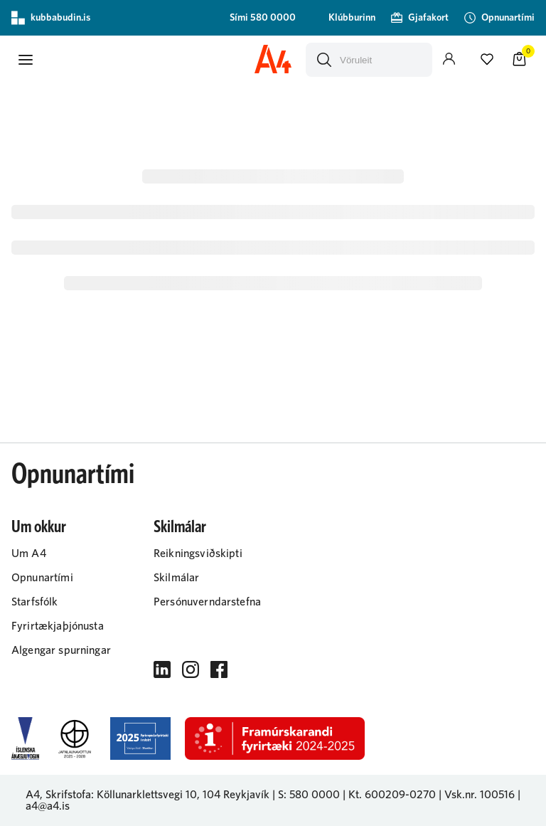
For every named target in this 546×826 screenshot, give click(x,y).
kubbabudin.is (50, 18)
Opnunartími (72, 474)
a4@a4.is (48, 806)
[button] (25, 60)
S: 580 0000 (309, 794)
